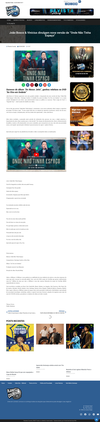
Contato (10, 383)
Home (3, 383)
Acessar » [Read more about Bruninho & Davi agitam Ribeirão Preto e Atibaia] (68, 376)
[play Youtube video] (36, 155)
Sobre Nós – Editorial (20, 383)
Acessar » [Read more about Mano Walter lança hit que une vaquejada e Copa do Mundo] (8, 378)
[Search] (80, 1)
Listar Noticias (59, 383)
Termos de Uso (33, 383)
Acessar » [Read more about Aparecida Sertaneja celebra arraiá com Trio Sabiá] (38, 371)
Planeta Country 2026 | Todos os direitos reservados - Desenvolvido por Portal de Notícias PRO (50, 420)
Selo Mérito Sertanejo (71, 383)
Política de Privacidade (46, 383)
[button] (23, 85)
